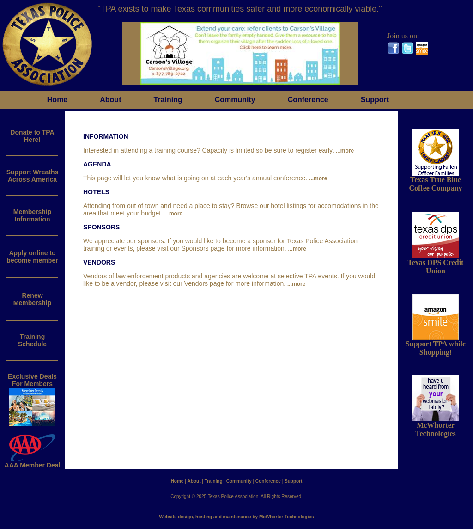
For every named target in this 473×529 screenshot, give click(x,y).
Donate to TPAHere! (32, 136)
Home (57, 100)
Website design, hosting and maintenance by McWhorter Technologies (236, 516)
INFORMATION (105, 136)
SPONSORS (101, 227)
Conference (308, 100)
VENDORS (99, 262)
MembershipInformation (32, 215)
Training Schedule (32, 340)
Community (235, 100)
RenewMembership (32, 299)
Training (167, 100)
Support (375, 100)
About (110, 100)
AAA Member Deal (33, 462)
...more (345, 151)
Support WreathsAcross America (32, 175)
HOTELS (96, 192)
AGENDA (97, 164)
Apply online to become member (32, 256)
